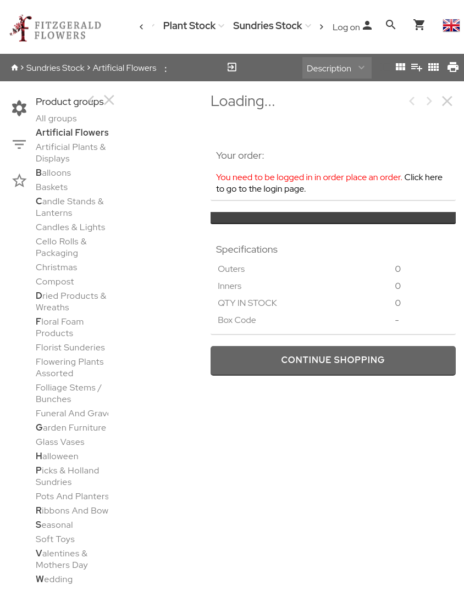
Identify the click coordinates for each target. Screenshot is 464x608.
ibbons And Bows (74, 510)
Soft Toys (55, 539)
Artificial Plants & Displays (71, 152)
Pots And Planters (72, 496)
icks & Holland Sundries (68, 476)
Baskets (52, 187)
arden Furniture (71, 427)
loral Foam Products (60, 327)
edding (54, 579)
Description (329, 68)
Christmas (57, 267)
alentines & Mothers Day (62, 559)
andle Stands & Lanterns (70, 207)
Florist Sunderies (70, 347)
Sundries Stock (267, 25)
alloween (57, 456)
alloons (53, 173)
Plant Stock (189, 25)
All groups (56, 118)
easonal (54, 525)
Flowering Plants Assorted (70, 367)
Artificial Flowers (125, 68)
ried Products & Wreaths (71, 301)
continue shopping (333, 360)
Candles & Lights (71, 227)
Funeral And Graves (76, 413)
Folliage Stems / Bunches (69, 393)
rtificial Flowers (72, 132)
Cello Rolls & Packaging (61, 247)
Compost (55, 281)
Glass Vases (60, 442)
